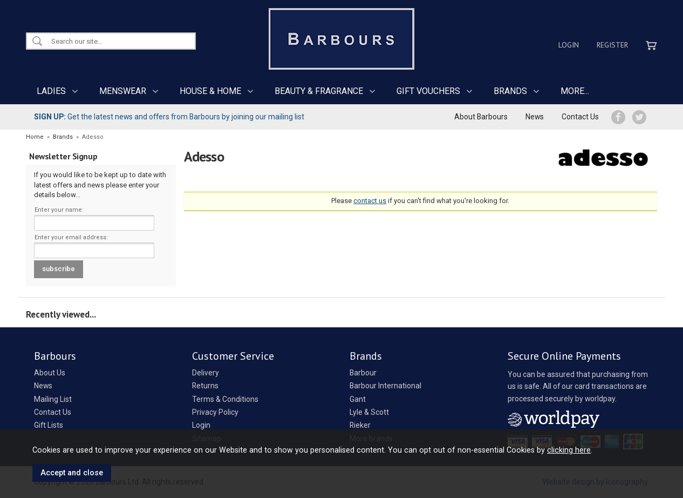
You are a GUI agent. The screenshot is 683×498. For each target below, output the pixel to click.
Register (612, 45)
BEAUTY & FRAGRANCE (319, 91)
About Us (49, 372)
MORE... (575, 91)
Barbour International (385, 385)
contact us (369, 201)
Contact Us (580, 116)
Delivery (205, 372)
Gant (358, 399)
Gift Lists (48, 425)
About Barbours (481, 116)
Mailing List (53, 399)
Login (568, 45)
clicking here (569, 450)
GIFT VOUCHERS (428, 91)
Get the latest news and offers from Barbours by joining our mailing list (169, 116)
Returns (205, 385)
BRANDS (510, 91)
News (534, 116)
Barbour (363, 372)
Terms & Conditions (225, 399)
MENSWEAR (122, 91)
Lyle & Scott (369, 412)
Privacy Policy (215, 412)
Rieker (360, 425)
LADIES (51, 91)
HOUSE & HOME (210, 91)
